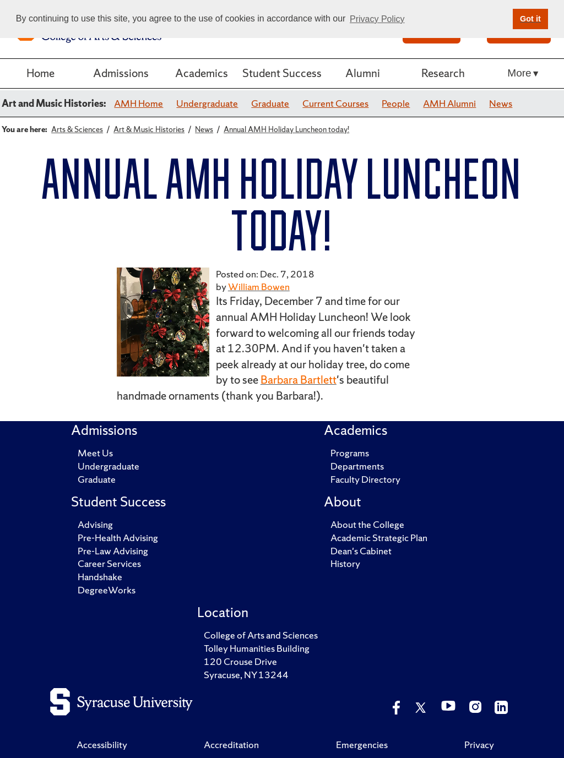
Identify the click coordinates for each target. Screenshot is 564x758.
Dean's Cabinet (361, 550)
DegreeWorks (106, 590)
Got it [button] (530, 18)
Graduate (270, 103)
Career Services (109, 563)
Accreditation (231, 744)
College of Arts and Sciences (261, 635)
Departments (357, 466)
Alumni (362, 73)
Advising (95, 524)
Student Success (282, 73)
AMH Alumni (449, 103)
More (519, 73)
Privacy (479, 744)
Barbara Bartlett (299, 379)
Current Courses (335, 103)
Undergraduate (207, 103)
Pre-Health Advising (118, 537)
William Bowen (259, 286)
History (345, 563)
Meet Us (95, 452)
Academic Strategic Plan (378, 537)
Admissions (121, 73)
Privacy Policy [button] (377, 19)
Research (443, 73)
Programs (349, 452)
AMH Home (138, 103)
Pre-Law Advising (113, 550)
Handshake (100, 576)
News (500, 103)
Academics (201, 73)
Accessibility (102, 744)
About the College (367, 524)
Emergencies (362, 744)
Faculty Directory (365, 479)
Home (40, 73)
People (396, 103)
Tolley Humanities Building (257, 648)
